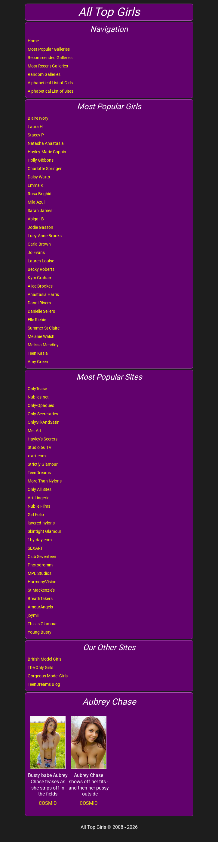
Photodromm (40, 565)
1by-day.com (40, 539)
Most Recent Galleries (48, 66)
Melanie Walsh (41, 336)
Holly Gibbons (41, 160)
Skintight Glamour (44, 531)
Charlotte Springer (45, 168)
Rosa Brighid (39, 193)
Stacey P (36, 135)
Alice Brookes (40, 286)
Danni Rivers (39, 302)
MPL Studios (39, 573)
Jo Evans (36, 252)
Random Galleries (44, 74)
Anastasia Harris (43, 294)
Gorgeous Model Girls (48, 675)
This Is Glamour (42, 623)
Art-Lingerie (38, 497)
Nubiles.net (38, 397)
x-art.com (37, 455)
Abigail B (36, 218)
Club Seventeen (42, 556)
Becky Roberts (41, 269)
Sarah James (40, 210)
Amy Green (38, 361)
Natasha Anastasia (46, 143)
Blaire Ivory (38, 118)
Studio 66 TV (39, 447)
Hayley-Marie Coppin (47, 151)
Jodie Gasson (40, 227)
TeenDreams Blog (44, 684)
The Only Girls (40, 667)
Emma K (35, 185)
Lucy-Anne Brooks (45, 235)
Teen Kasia (38, 353)
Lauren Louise (41, 260)
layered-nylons (41, 523)
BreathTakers (40, 598)
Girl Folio (36, 514)
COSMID (48, 803)
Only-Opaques (41, 405)
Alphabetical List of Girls (50, 82)
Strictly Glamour (43, 464)
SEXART (35, 548)
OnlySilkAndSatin (44, 422)
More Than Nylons (45, 481)
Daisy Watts (39, 177)
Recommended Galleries (50, 57)
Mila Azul (36, 202)
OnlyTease (37, 388)
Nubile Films (39, 506)
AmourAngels (40, 607)
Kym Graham (40, 277)
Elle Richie (37, 319)
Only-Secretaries (43, 413)
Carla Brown (39, 244)
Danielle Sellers (41, 311)
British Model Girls (44, 659)
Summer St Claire (44, 328)
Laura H (35, 126)
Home (33, 40)
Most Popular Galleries (49, 49)
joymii (33, 615)
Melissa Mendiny (43, 344)
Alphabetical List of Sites (50, 91)
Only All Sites (39, 489)
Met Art (34, 430)
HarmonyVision (42, 581)
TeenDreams (39, 472)
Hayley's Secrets (42, 439)
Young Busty (39, 632)
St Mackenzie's (41, 590)
